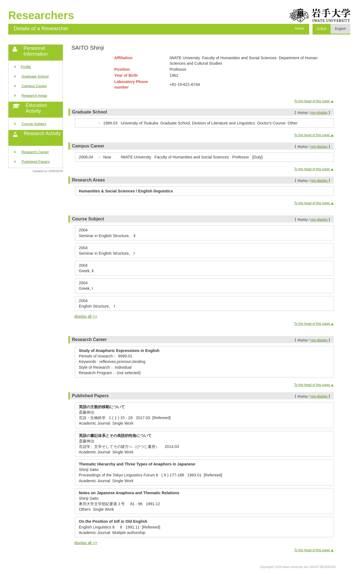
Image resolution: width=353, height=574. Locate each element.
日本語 (321, 29)
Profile (26, 67)
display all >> (85, 316)
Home (299, 28)
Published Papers (36, 162)
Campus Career (34, 86)
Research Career (35, 152)
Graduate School (35, 76)
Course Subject (34, 124)
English (340, 29)
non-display (319, 113)
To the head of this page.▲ (314, 101)
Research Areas (34, 95)
